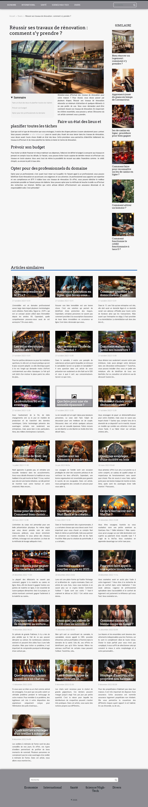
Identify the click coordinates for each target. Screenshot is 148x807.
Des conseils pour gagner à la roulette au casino (31, 567)
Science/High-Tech (60, 4)
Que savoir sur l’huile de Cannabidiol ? (74, 348)
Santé (43, 4)
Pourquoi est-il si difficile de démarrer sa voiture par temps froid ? (31, 624)
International (28, 4)
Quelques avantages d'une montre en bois (114, 457)
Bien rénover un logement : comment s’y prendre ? (121, 59)
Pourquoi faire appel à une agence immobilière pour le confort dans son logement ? (117, 571)
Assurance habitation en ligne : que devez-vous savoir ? (74, 295)
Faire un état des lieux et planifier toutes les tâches (32, 102)
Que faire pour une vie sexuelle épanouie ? (72, 403)
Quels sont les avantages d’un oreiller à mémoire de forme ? (31, 733)
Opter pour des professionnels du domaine (28, 112)
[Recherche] (125, 5)
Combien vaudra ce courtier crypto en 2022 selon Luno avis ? (73, 569)
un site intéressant (37, 134)
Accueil (12, 16)
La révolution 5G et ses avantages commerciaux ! (30, 405)
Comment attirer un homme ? (121, 206)
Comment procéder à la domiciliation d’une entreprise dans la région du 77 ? (117, 297)
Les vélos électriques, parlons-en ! (29, 348)
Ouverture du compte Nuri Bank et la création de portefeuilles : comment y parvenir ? (73, 516)
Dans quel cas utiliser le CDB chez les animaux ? (73, 622)
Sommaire (20, 97)
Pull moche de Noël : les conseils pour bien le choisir (30, 459)
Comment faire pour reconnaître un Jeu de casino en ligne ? (122, 170)
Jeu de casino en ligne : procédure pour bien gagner (121, 133)
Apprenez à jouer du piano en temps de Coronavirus (122, 97)
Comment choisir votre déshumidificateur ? (116, 403)
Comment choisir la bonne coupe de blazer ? (116, 622)
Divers (77, 4)
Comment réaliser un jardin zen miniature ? (115, 348)
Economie (11, 4)
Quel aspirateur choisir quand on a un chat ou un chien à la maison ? (31, 679)
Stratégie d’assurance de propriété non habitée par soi (117, 679)
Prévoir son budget (19, 107)
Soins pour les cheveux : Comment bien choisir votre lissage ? (30, 514)
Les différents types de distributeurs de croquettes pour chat (72, 679)
